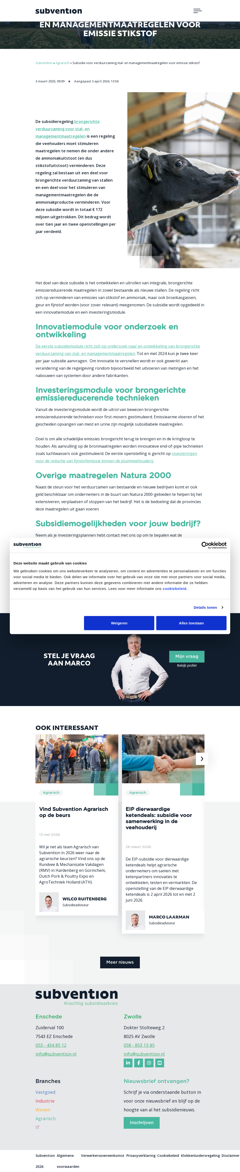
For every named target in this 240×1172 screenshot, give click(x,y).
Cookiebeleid (168, 1155)
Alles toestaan (191, 623)
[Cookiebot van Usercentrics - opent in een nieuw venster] (205, 545)
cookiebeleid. (175, 588)
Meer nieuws (120, 962)
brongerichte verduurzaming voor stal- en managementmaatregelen (68, 129)
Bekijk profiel (186, 665)
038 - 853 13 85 (139, 1045)
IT (38, 1127)
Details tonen (205, 607)
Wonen (43, 1110)
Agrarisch (46, 1118)
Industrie (45, 1101)
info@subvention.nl (56, 1054)
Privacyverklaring (141, 1155)
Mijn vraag (186, 656)
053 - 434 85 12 (51, 1045)
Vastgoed (45, 1092)
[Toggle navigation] (197, 11)
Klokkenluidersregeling (200, 1155)
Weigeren (119, 623)
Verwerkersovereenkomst (102, 1155)
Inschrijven (142, 1123)
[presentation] (202, 759)
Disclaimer (231, 1155)
